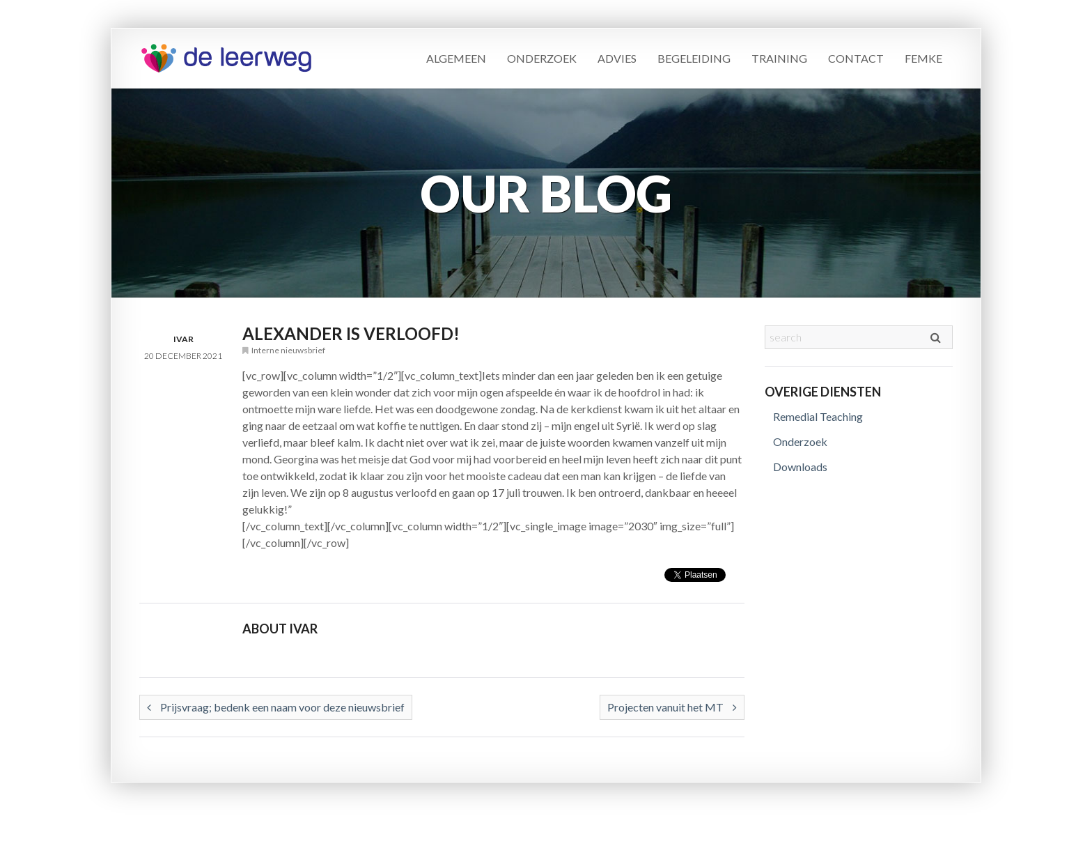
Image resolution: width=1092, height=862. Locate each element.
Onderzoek (542, 58)
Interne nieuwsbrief (288, 350)
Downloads (800, 466)
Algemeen (456, 58)
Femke (923, 58)
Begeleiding (694, 58)
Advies (617, 58)
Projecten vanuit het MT (672, 707)
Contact (856, 58)
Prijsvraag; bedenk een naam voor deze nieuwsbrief (276, 707)
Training (779, 58)
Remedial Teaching (818, 416)
